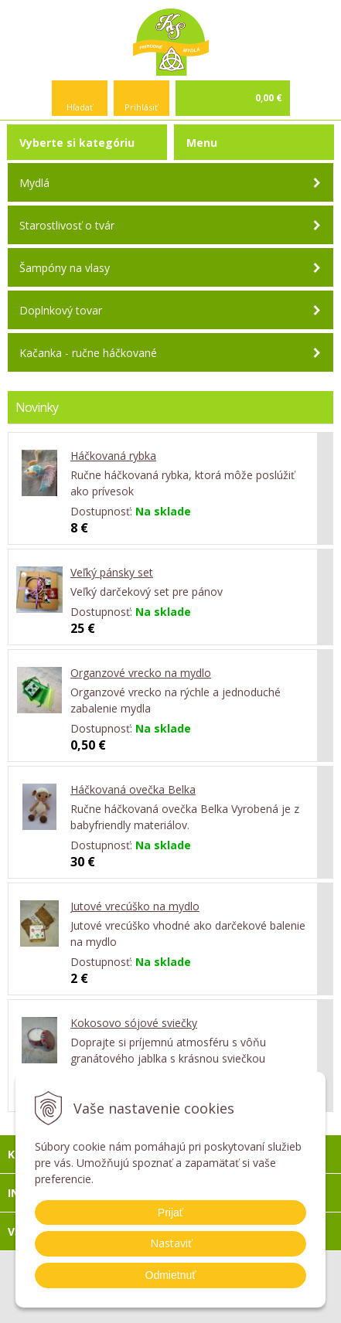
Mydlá (34, 182)
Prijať (170, 1212)
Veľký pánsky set (111, 572)
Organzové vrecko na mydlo (140, 672)
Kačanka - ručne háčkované (88, 352)
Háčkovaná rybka (113, 455)
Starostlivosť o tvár (66, 225)
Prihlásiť (141, 107)
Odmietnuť (170, 1275)
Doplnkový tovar (60, 310)
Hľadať (79, 107)
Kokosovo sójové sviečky (133, 1022)
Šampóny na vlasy (64, 267)
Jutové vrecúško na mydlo (134, 906)
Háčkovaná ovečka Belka (133, 789)
